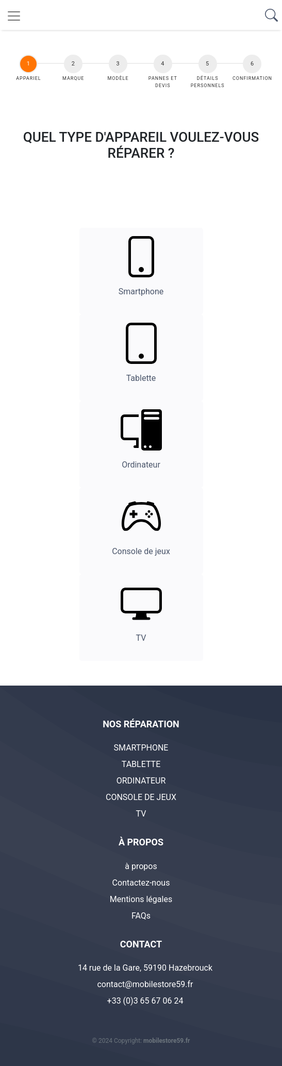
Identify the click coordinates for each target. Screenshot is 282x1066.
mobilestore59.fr (166, 1040)
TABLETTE (141, 764)
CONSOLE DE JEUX (141, 797)
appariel (28, 78)
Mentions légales (141, 899)
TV (141, 814)
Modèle (118, 78)
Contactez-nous (141, 883)
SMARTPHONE (141, 748)
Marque (73, 78)
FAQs (141, 916)
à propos (141, 866)
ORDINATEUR (141, 781)
